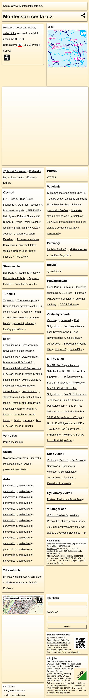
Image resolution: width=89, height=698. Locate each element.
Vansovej (52, 320)
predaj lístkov (21, 227)
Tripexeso (8, 300)
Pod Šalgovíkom (73, 326)
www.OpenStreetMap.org (58, 664)
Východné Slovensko (14, 171)
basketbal (8, 385)
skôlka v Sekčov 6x (57, 515)
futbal (36, 397)
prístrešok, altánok (16, 317)
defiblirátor (21, 576)
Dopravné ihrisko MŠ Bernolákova (22, 368)
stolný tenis (9, 397)
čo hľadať (52, 612)
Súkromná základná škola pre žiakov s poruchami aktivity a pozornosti (66, 228)
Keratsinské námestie (59, 483)
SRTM (76, 688)
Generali (34, 458)
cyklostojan (53, 271)
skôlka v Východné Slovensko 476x (66, 532)
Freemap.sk (49, 163)
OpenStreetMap (33, 163)
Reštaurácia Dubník (14, 278)
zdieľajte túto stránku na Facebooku (58, 641)
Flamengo (8, 204)
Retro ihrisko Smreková (25, 403)
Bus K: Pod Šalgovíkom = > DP (64, 423)
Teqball (30, 408)
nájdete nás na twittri (15, 690)
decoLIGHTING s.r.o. (14, 256)
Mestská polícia (11, 463)
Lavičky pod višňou (13, 329)
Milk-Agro (8, 216)
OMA (14, 6)
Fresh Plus (25, 199)
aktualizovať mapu (64, 544)
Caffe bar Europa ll (25, 284)
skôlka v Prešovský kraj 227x (68, 527)
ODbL (70, 666)
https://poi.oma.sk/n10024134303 (74, 163)
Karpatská (60, 349)
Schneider (36, 576)
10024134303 (63, 546)
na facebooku (56, 639)
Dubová (63, 460)
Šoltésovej (67, 466)
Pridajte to (62, 690)
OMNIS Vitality (30, 379)
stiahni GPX (52, 551)
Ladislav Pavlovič (56, 249)
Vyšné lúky (76, 349)
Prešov (31, 177)
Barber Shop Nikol (23, 251)
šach (38, 420)
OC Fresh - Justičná (29, 204)
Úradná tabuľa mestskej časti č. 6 (21, 306)
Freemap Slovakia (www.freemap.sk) (55, 672)
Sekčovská (70, 343)
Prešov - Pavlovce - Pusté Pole (64, 499)
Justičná (68, 477)
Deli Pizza (8, 272)
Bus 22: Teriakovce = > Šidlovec (65, 382)
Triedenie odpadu (27, 300)
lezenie (28, 420)
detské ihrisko (10, 345)
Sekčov (7, 183)
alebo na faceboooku (15, 695)
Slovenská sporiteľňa (14, 458)
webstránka (9, 33)
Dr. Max (7, 576)
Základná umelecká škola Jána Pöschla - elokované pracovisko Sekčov (67, 204)
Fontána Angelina (59, 255)
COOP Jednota (68, 304)
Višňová (51, 460)
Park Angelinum (12, 442)
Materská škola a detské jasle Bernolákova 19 (65, 216)
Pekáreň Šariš (25, 216)
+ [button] (7, 92)
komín (6, 311)
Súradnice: (52, 548)
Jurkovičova (73, 338)
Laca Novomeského (58, 332)
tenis (5, 403)
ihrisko (6, 414)
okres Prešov (17, 177)
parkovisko (9, 485)
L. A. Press (9, 199)
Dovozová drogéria (13, 210)
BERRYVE (34, 210)
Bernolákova (12, 45)
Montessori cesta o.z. (31, 6)
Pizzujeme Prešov (28, 272)
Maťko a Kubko (78, 249)
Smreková (52, 466)
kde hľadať (53, 597)
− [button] (7, 96)
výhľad (50, 177)
